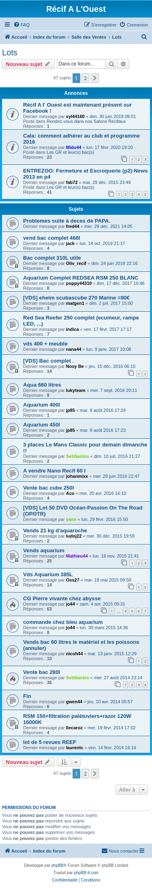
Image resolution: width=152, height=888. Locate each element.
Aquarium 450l (41, 425)
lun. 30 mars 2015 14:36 (104, 627)
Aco (70, 493)
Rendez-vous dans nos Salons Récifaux (86, 121)
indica (72, 329)
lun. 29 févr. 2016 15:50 (104, 519)
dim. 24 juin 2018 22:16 (114, 263)
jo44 (70, 603)
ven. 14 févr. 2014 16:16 (112, 747)
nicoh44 (74, 653)
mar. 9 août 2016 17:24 (103, 410)
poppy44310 (79, 283)
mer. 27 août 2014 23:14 (118, 677)
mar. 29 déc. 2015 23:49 (107, 182)
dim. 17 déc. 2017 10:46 (121, 283)
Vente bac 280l (41, 672)
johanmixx (77, 476)
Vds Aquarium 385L (48, 574)
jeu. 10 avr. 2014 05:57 (110, 701)
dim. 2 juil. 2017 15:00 (111, 303)
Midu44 (73, 147)
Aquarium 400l (41, 405)
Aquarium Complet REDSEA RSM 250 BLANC (81, 278)
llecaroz (74, 727)
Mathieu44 (77, 555)
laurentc (74, 747)
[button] (95, 78)
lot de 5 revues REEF (49, 742)
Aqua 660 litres (42, 385)
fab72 (72, 182)
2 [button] (85, 78)
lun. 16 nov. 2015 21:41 (116, 555)
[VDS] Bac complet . (48, 361)
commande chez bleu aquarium (63, 622)
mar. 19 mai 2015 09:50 (107, 579)
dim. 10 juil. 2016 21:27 (117, 456)
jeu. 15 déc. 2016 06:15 (112, 366)
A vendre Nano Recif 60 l (54, 471)
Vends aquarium (43, 550)
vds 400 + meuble (45, 344)
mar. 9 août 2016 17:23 (103, 430)
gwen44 (74, 701)
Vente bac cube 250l (48, 488)
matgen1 (75, 303)
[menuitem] (21, 25)
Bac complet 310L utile (52, 258)
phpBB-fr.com (86, 873)
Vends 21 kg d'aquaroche (55, 530)
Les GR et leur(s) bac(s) (70, 152)
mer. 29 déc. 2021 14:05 (108, 226)
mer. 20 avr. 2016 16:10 (102, 493)
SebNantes (77, 456)
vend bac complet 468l (51, 238)
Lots (9, 52)
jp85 (70, 410)
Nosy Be (75, 366)
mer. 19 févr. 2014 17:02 (112, 727)
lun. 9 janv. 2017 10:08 (108, 349)
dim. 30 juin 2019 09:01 (113, 116)
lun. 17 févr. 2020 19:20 (109, 147)
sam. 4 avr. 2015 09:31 (102, 603)
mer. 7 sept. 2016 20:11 (113, 390)
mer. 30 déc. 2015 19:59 (111, 536)
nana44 (73, 349)
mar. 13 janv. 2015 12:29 (112, 653)
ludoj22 (74, 536)
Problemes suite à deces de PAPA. (66, 221)
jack (70, 243)
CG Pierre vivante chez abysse (62, 598)
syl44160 (75, 116)
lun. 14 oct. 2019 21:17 (102, 243)
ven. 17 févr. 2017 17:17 (108, 329)
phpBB (57, 865)
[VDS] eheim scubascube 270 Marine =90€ (76, 298)
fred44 (72, 226)
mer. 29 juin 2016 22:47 (116, 476)
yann (71, 519)
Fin (27, 696)
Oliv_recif (76, 263)
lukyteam (76, 390)
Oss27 (72, 579)
